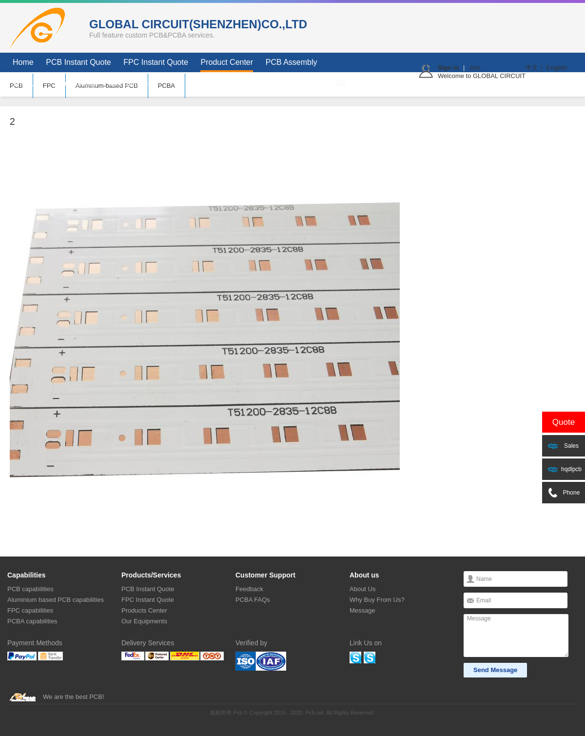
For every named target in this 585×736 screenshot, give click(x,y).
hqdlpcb (565, 469)
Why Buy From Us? (377, 599)
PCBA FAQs (252, 599)
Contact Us (129, 83)
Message (362, 610)
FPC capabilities (30, 610)
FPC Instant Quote (155, 62)
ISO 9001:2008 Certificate (260, 661)
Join (475, 67)
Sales (563, 446)
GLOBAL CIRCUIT (41, 27)
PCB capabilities (30, 589)
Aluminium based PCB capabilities (55, 599)
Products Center (144, 610)
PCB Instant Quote (78, 62)
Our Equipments (144, 621)
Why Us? (28, 83)
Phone (564, 492)
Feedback (249, 589)
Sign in (448, 67)
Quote (563, 422)
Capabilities (77, 83)
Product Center (226, 62)
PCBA (166, 85)
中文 (532, 67)
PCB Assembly (291, 62)
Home (23, 62)
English (556, 67)
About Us (362, 589)
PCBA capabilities (32, 621)
